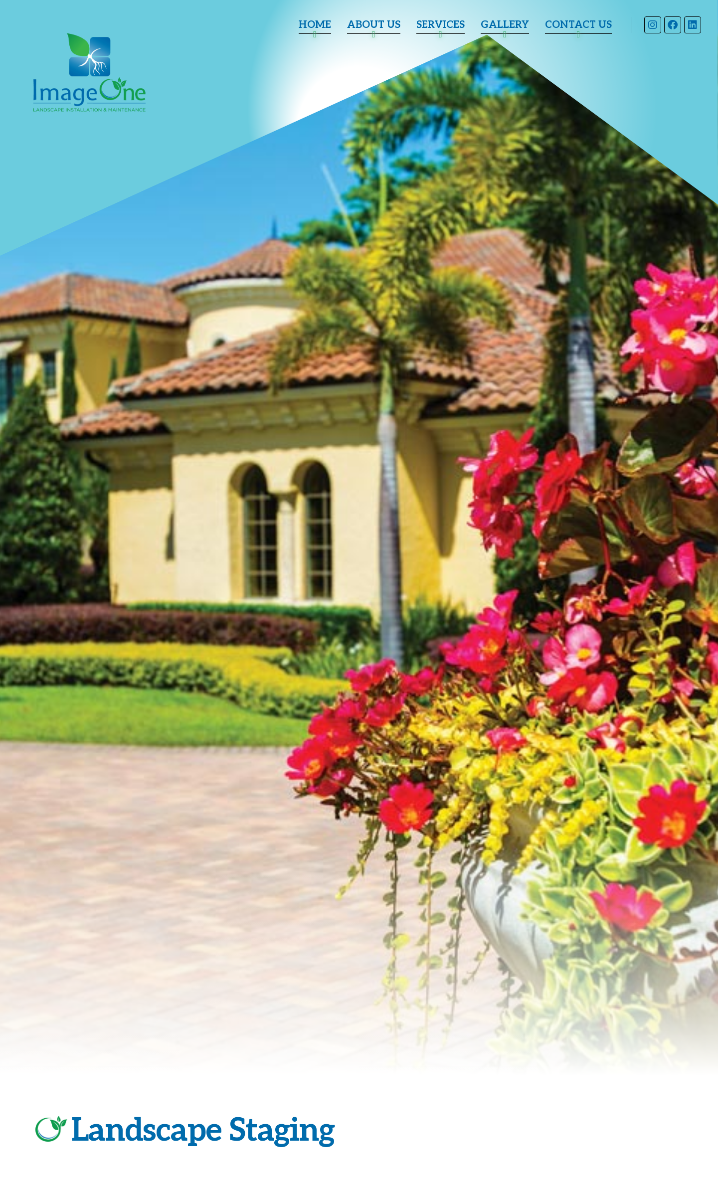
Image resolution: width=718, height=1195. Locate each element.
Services (440, 25)
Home (315, 25)
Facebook (672, 25)
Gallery (505, 25)
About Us (373, 25)
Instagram (652, 25)
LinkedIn (692, 25)
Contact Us (578, 25)
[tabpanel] (359, 597)
